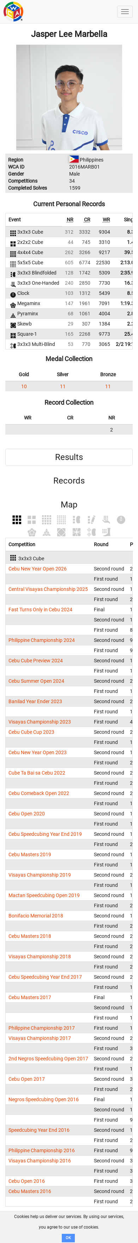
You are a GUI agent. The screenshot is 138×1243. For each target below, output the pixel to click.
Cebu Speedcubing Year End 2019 (45, 834)
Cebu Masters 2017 (29, 997)
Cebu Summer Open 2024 (36, 681)
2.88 (132, 313)
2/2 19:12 (126, 344)
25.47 (130, 334)
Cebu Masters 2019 (29, 854)
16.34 (130, 283)
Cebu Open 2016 (26, 1181)
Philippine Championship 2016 (41, 1150)
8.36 (132, 232)
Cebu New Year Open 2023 (37, 752)
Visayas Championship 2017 (39, 1038)
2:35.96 (128, 273)
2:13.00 (128, 262)
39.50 (130, 252)
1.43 (132, 242)
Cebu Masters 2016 (29, 1191)
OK (68, 1238)
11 (63, 386)
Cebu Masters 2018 (29, 936)
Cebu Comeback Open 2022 (38, 793)
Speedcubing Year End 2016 (39, 1130)
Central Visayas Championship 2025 (48, 589)
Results (69, 457)
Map (69, 505)
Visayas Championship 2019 (39, 875)
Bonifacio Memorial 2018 (35, 916)
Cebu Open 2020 (26, 813)
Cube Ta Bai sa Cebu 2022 (36, 773)
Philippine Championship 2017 (41, 1028)
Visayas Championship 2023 (39, 722)
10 (24, 386)
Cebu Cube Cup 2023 (31, 732)
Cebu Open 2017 (26, 1079)
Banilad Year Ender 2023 (35, 701)
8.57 (132, 293)
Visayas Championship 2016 (39, 1160)
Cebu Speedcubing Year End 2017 (45, 977)
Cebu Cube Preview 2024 (35, 660)
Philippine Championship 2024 (41, 640)
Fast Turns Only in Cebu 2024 (40, 609)
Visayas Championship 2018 (39, 956)
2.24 (132, 324)
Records (69, 481)
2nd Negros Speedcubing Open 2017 (48, 1058)
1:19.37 (128, 303)
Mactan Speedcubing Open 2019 (44, 895)
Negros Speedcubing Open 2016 (43, 1099)
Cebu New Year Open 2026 (37, 569)
